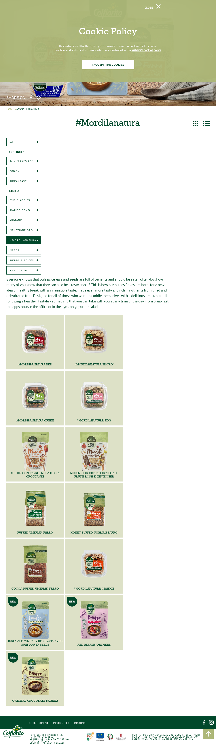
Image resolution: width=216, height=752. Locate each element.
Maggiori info (179, 740)
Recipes (82, 726)
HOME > (11, 109)
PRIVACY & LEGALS (57, 744)
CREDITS (39, 744)
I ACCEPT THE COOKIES (108, 64)
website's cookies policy (146, 50)
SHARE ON (16, 97)
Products (64, 726)
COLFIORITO (43, 726)
